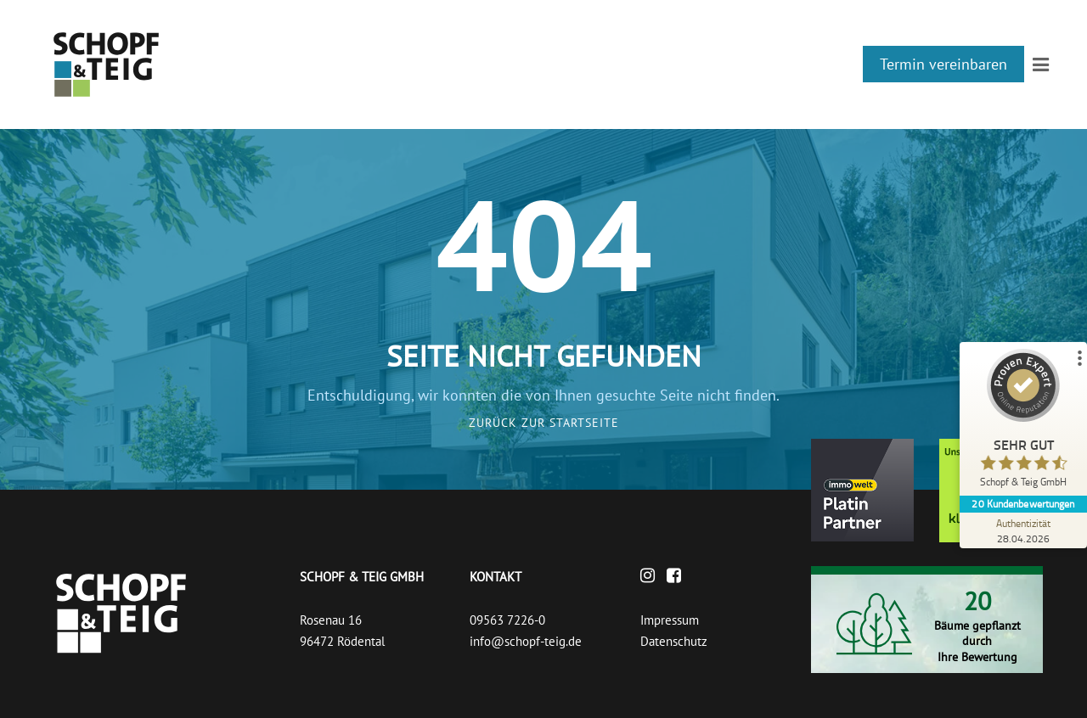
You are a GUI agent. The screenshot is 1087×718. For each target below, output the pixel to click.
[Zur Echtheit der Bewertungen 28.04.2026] (1023, 530)
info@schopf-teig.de (526, 641)
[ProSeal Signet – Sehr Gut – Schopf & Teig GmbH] (1023, 422)
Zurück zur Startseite (544, 422)
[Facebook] (678, 577)
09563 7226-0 (507, 620)
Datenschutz (673, 641)
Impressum (669, 620)
